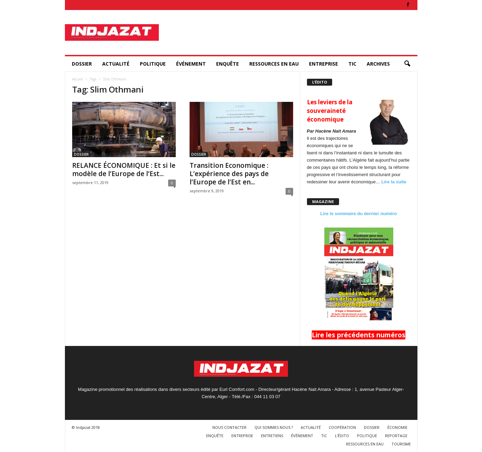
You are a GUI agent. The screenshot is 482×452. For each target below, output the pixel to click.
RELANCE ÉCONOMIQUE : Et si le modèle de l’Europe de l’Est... (123, 169)
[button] (407, 63)
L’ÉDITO (342, 435)
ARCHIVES (378, 63)
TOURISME (401, 443)
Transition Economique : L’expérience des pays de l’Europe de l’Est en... (229, 173)
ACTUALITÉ (115, 63)
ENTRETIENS (272, 435)
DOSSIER (82, 63)
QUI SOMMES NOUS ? (273, 427)
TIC (352, 63)
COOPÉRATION (342, 427)
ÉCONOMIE (397, 427)
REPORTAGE (396, 435)
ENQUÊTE (227, 63)
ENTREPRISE (323, 63)
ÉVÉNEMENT (191, 63)
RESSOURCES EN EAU (274, 63)
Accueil (77, 79)
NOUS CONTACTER (229, 427)
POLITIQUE (153, 63)
